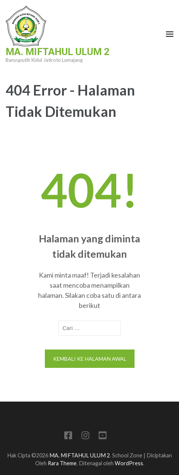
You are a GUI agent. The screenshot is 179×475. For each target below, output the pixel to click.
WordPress (129, 463)
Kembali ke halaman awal (89, 359)
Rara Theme (62, 463)
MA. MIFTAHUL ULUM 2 (57, 51)
